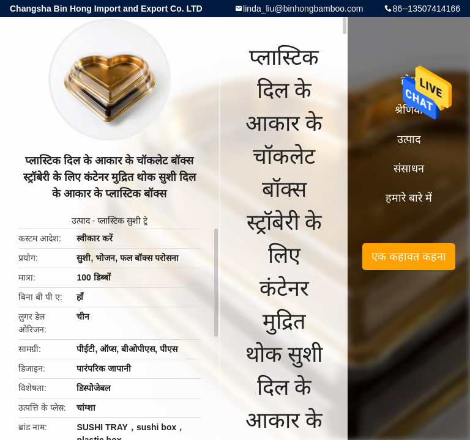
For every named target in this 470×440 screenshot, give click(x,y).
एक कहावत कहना (408, 257)
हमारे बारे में (409, 198)
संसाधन (409, 169)
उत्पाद (81, 221)
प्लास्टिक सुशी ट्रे (122, 221)
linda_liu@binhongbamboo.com (303, 8)
